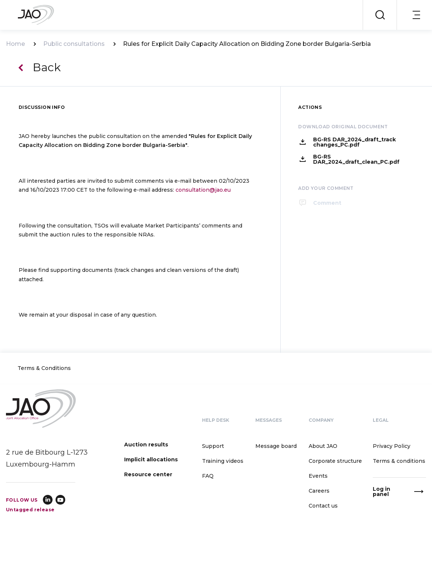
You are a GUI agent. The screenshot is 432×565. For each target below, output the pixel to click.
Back (47, 67)
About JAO (323, 446)
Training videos (222, 461)
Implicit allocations (151, 459)
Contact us (323, 505)
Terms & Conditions (44, 368)
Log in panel (381, 491)
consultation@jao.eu (203, 189)
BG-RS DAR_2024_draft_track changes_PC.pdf (354, 142)
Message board (276, 446)
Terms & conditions (399, 461)
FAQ (208, 476)
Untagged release (30, 509)
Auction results (146, 444)
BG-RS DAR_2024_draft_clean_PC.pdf (356, 159)
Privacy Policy (391, 446)
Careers (319, 490)
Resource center (148, 474)
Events (318, 476)
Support (213, 446)
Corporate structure (335, 461)
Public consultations (74, 44)
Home (15, 44)
